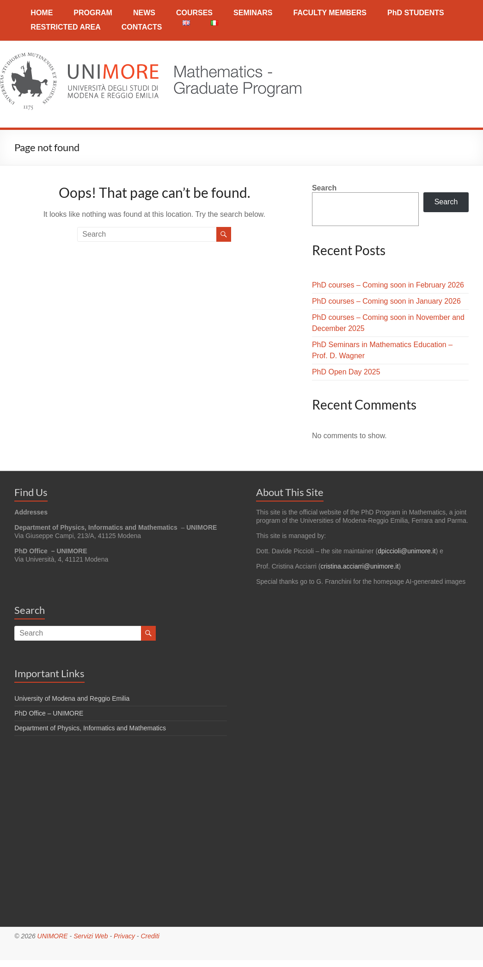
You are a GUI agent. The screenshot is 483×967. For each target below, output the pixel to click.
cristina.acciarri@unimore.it (360, 566)
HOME (42, 13)
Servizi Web (90, 936)
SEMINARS (252, 13)
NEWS (144, 13)
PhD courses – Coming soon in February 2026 (388, 285)
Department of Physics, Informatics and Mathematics (90, 728)
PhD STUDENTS (415, 13)
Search (324, 188)
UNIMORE (52, 936)
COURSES (194, 13)
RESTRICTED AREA (65, 27)
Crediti (150, 936)
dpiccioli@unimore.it (406, 551)
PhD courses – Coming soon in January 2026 (386, 301)
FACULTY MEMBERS (330, 13)
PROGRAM (92, 13)
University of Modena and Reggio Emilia (71, 698)
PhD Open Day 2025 (346, 372)
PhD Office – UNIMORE (48, 713)
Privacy (124, 936)
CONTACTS (142, 27)
